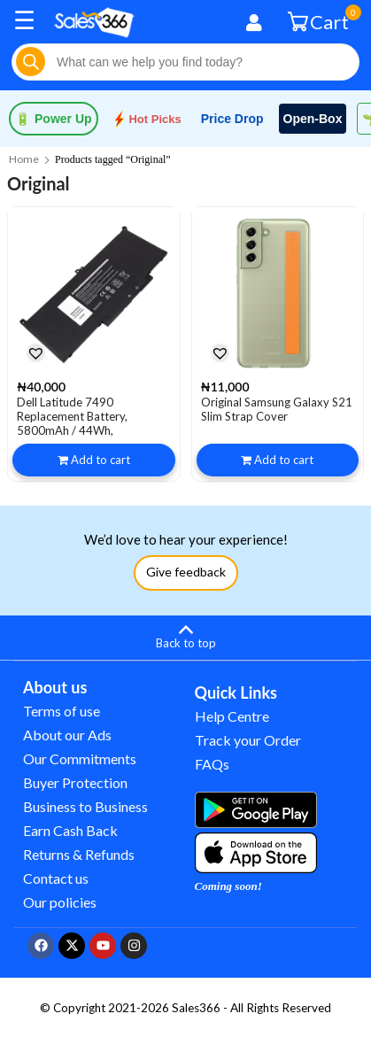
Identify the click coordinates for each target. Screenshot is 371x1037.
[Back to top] (185, 634)
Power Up (53, 118)
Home (24, 159)
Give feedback (186, 571)
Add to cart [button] (100, 460)
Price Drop (232, 119)
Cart (320, 21)
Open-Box (313, 119)
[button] (35, 352)
